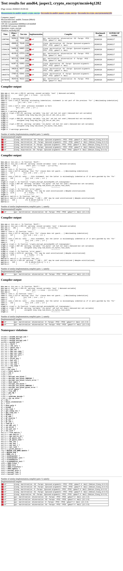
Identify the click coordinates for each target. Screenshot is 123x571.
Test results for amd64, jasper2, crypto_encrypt (59, 13)
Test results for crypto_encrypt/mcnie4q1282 (94, 13)
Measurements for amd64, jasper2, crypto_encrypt (20, 13)
